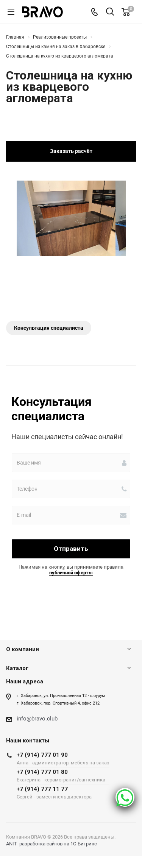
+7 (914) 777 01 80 (63, 776)
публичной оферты (71, 572)
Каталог (17, 668)
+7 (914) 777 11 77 (63, 793)
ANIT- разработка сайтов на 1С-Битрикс (51, 844)
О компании (22, 649)
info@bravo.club (37, 718)
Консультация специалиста (48, 328)
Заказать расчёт (71, 151)
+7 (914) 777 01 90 (63, 759)
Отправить (71, 548)
